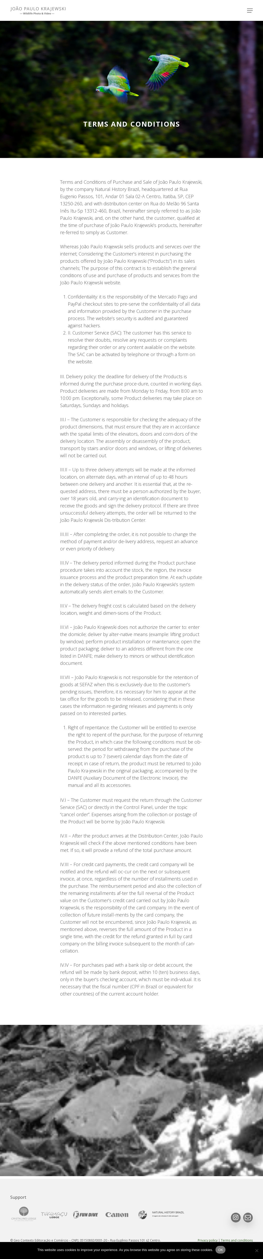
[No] (256, 1250)
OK (220, 1250)
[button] (250, 10)
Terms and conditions (237, 1240)
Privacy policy (208, 1240)
